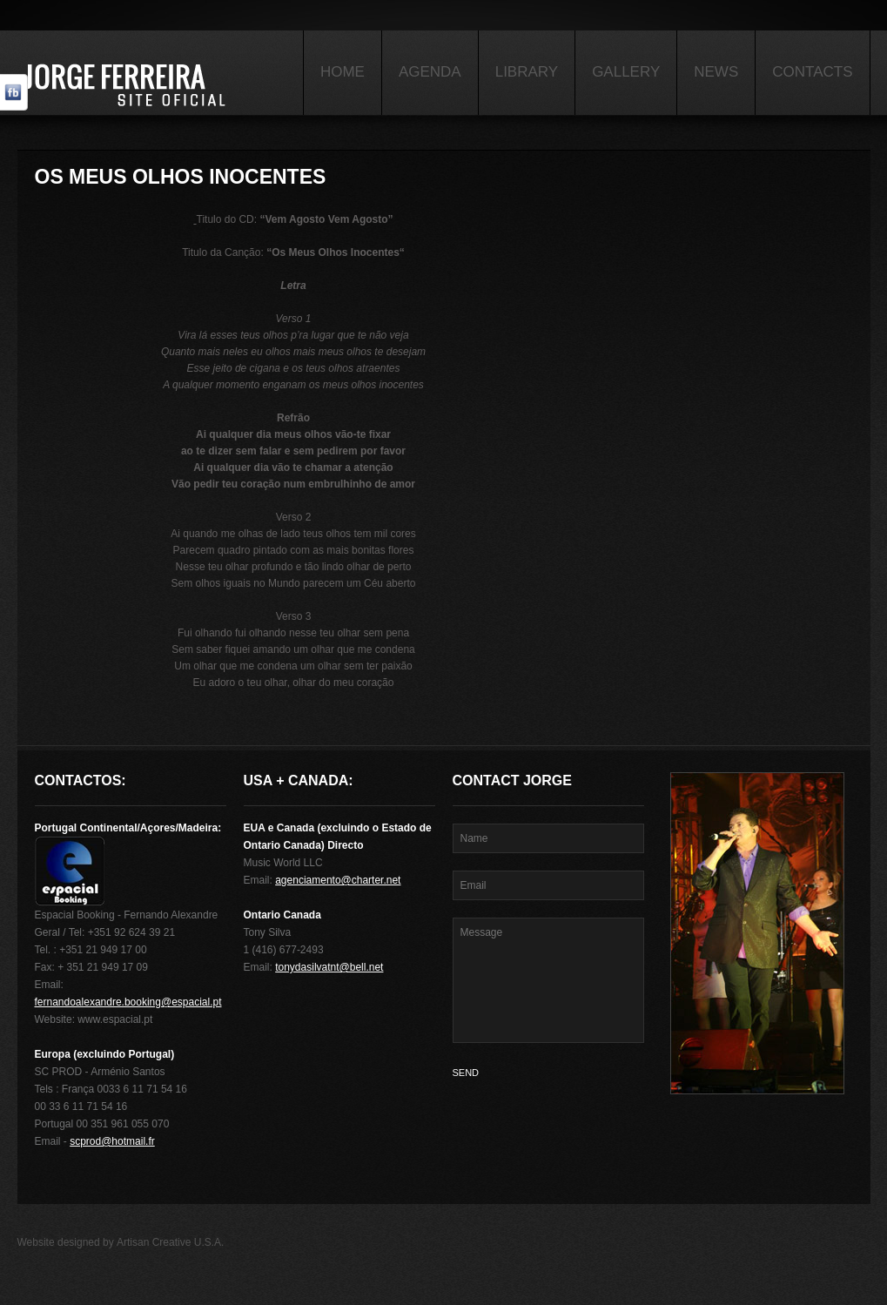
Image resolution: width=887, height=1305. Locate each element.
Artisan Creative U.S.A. (170, 1242)
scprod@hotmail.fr (112, 1141)
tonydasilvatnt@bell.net (329, 967)
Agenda (430, 72)
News (716, 72)
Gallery (626, 72)
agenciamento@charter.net (337, 880)
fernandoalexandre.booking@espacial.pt (128, 1002)
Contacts (812, 72)
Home (342, 72)
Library (526, 72)
